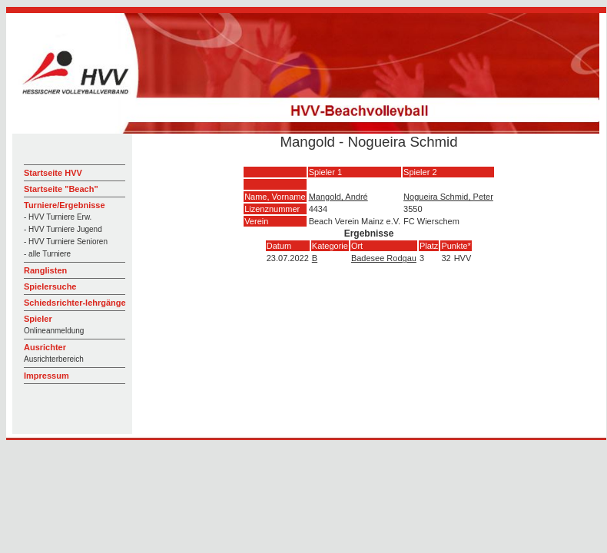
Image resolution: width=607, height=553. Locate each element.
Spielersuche (50, 286)
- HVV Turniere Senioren (66, 241)
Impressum (46, 375)
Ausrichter (45, 347)
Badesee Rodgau (383, 258)
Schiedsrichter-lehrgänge (75, 302)
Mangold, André (338, 196)
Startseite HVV (53, 172)
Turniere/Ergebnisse (64, 205)
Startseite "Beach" (61, 189)
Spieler (38, 318)
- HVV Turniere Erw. (57, 217)
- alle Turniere (47, 254)
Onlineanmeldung (54, 330)
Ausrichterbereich (54, 359)
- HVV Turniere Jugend (63, 229)
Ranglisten (45, 270)
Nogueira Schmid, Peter (448, 196)
